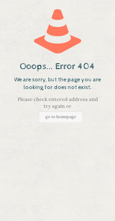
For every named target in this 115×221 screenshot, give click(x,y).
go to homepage (60, 116)
